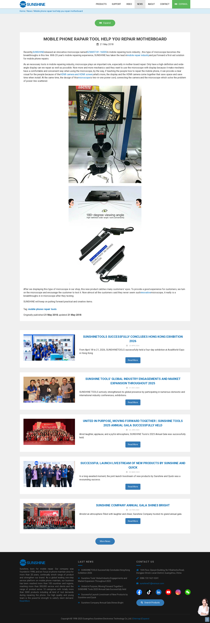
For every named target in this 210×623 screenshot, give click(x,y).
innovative (146, 292)
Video (129, 4)
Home (22, 11)
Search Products (150, 602)
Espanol (181, 4)
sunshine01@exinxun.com (152, 583)
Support (116, 4)
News (140, 4)
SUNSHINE (38, 52)
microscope (84, 77)
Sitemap (137, 618)
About (151, 4)
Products (101, 4)
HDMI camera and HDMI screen (76, 74)
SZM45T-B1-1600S (97, 52)
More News (105, 541)
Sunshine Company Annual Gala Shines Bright (133, 505)
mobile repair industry (138, 55)
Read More (133, 360)
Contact (164, 4)
